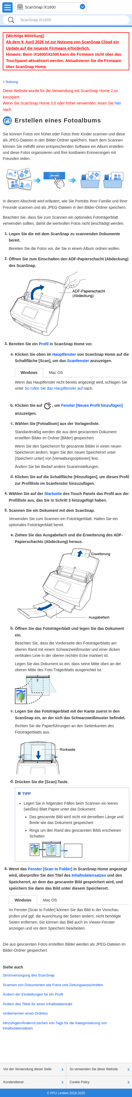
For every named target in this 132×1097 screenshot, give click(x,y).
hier (118, 103)
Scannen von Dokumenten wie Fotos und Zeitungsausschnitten (53, 985)
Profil (44, 344)
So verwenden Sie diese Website (94, 1069)
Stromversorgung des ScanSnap (28, 975)
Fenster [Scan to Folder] (50, 869)
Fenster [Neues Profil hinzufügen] (92, 405)
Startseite (53, 493)
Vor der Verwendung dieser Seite (27, 1069)
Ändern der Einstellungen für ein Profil (33, 994)
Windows (29, 372)
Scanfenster (78, 360)
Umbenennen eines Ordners (25, 1013)
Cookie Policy (80, 1082)
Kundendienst (13, 1082)
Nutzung (12, 82)
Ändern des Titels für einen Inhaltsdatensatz (37, 1004)
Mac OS (56, 372)
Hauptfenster (64, 354)
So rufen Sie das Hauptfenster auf (54, 388)
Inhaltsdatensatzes (89, 875)
